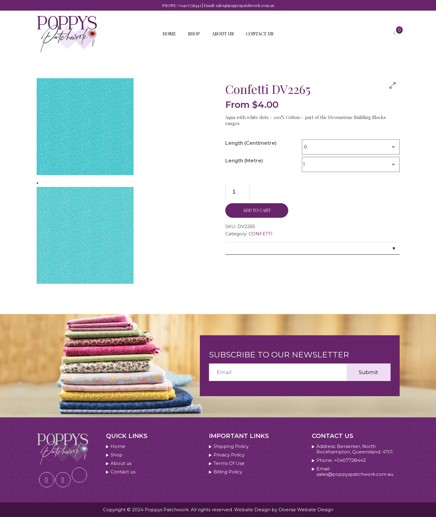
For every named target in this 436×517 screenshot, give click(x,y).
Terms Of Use (229, 463)
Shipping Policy (231, 446)
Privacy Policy (229, 455)
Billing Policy (227, 472)
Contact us (259, 34)
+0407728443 (189, 5)
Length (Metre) (244, 161)
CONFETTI (260, 234)
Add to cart (257, 210)
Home (169, 34)
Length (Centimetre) (250, 143)
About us (223, 34)
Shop (194, 34)
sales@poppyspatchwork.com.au (245, 5)
